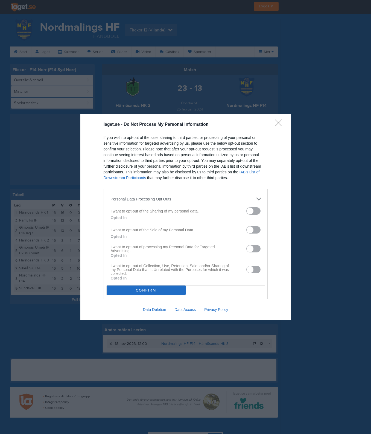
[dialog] (185, 217)
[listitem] (186, 199)
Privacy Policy (216, 309)
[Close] (280, 125)
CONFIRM (146, 290)
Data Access (185, 309)
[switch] (253, 211)
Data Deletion (154, 309)
